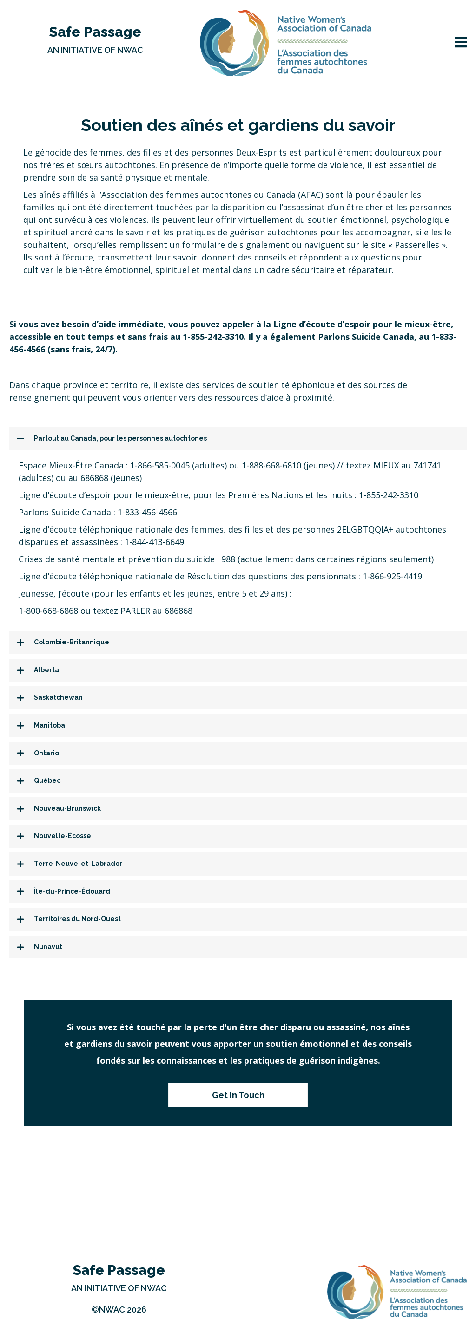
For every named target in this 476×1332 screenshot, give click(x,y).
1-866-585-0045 (160, 465)
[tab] (238, 438)
